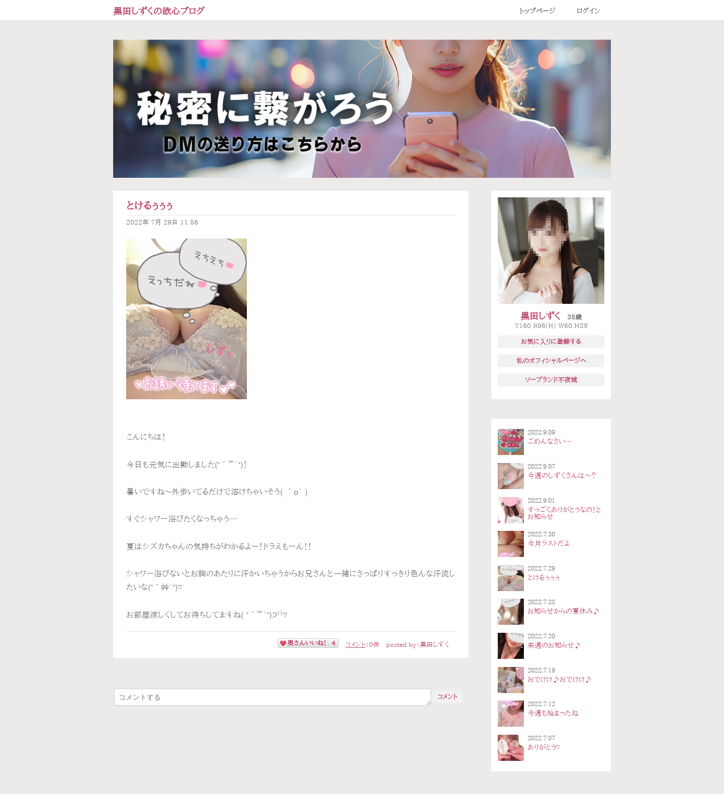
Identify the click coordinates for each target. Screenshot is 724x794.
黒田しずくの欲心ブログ (159, 11)
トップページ (537, 11)
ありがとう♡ (543, 747)
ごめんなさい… (549, 441)
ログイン (588, 11)
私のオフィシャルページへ (551, 360)
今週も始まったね (552, 713)
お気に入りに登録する (551, 341)
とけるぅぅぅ (149, 205)
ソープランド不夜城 (551, 379)
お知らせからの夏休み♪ (563, 611)
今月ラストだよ (548, 543)
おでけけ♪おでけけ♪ (559, 679)
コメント (355, 644)
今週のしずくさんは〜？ (561, 475)
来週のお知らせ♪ (554, 645)
